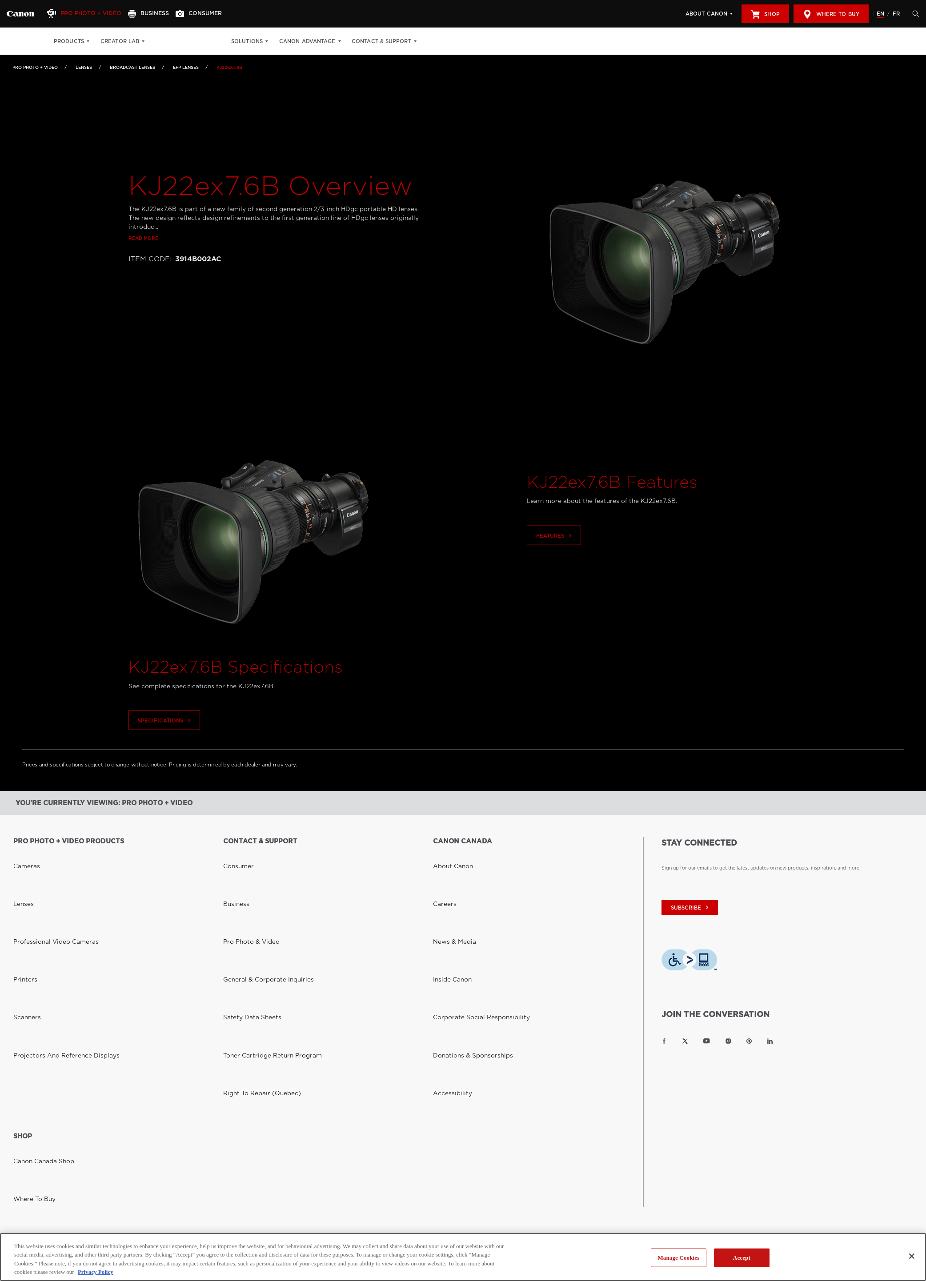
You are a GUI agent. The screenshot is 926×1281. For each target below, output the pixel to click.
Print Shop (172, 41)
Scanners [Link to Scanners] (23, 903)
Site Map (237, 1101)
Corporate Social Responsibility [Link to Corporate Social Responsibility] (469, 903)
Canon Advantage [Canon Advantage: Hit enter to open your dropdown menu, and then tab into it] (325, 41)
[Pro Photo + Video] (90, 13)
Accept (741, 1257)
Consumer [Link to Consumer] (234, 854)
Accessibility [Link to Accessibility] (447, 928)
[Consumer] (213, 13)
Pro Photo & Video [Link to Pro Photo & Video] (244, 879)
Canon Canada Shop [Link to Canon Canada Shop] (36, 1003)
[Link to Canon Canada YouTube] (706, 1041)
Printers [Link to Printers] (22, 891)
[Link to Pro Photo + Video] (20, 14)
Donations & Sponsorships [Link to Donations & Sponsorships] (463, 916)
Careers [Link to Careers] (441, 866)
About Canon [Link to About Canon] (448, 854)
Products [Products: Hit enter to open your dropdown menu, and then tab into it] (69, 41)
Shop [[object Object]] (765, 14)
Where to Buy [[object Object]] (831, 14)
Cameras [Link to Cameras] (23, 854)
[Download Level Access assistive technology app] (689, 961)
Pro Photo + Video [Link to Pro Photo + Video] (35, 67)
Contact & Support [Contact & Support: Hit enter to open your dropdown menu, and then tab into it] (399, 41)
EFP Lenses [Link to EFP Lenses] (186, 67)
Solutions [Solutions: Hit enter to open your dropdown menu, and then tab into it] (264, 41)
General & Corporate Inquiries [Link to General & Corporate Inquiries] (256, 891)
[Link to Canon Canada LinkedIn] (770, 1041)
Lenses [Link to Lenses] (84, 67)
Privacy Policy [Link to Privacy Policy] (149, 1101)
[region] (463, 1257)
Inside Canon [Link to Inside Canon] (447, 891)
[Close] (912, 1256)
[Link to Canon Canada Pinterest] (749, 1041)
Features (555, 553)
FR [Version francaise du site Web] (896, 14)
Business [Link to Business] (233, 866)
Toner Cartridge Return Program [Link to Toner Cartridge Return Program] (260, 916)
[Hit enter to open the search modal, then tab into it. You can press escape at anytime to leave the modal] (913, 13)
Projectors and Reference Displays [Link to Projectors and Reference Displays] (52, 916)
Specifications (165, 738)
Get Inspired (218, 41)
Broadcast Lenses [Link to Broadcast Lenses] (132, 67)
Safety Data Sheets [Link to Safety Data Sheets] (244, 903)
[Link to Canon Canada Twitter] (685, 1041)
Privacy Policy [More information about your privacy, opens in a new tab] (95, 1272)
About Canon (706, 14)
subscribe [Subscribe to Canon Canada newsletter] (691, 907)
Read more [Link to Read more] (143, 256)
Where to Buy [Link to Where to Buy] (29, 1016)
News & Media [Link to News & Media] (449, 879)
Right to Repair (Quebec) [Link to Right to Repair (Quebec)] (253, 928)
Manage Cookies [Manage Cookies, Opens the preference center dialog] (678, 1257)
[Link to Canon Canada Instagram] (728, 1041)
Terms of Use (196, 1101)
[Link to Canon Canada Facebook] (664, 1041)
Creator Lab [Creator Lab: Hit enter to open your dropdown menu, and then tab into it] (119, 41)
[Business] (158, 13)
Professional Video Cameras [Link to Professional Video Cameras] (45, 879)
